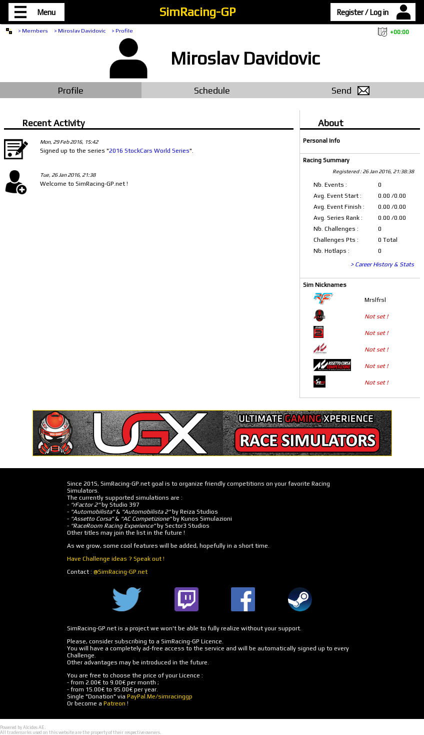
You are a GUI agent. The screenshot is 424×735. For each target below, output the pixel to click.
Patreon (115, 703)
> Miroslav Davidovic (80, 31)
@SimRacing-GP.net (121, 571)
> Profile (122, 31)
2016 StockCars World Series (149, 150)
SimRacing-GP (198, 12)
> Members (33, 31)
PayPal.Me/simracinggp (159, 696)
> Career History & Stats (382, 264)
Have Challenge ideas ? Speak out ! (115, 558)
